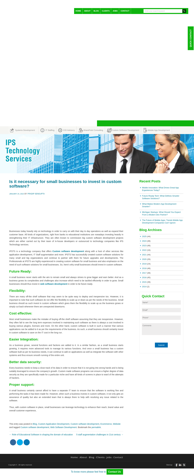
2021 (144, 255)
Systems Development (25, 130)
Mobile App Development (159, 130)
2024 (144, 241)
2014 (144, 286)
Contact (125, 11)
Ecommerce (106, 424)
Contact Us (115, 471)
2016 (144, 277)
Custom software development (85, 424)
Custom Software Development (125, 130)
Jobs (115, 11)
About (87, 11)
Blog (96, 11)
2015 (144, 282)
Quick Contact (190, 38)
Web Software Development (63, 427)
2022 (144, 250)
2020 (144, 259)
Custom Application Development (53, 424)
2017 (144, 273)
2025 (144, 236)
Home (78, 11)
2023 (144, 245)
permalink (96, 427)
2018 (144, 268)
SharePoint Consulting (93, 130)
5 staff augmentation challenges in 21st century (99, 434)
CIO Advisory (69, 130)
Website (116, 424)
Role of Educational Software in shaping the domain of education (41, 434)
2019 (144, 264)
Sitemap (169, 465)
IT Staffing (49, 130)
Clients (106, 11)
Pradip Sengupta (36, 194)
